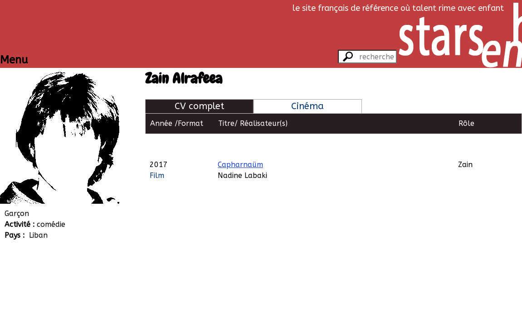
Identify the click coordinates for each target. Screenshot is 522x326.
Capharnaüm (240, 143)
